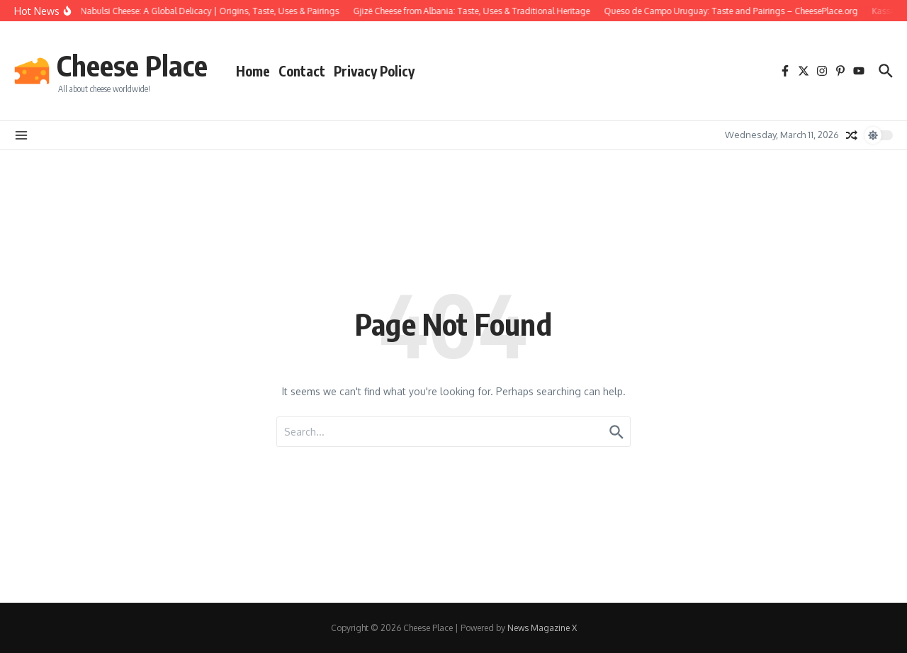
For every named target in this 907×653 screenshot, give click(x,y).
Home (253, 70)
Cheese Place (132, 65)
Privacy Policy (374, 70)
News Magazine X (542, 628)
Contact (301, 70)
